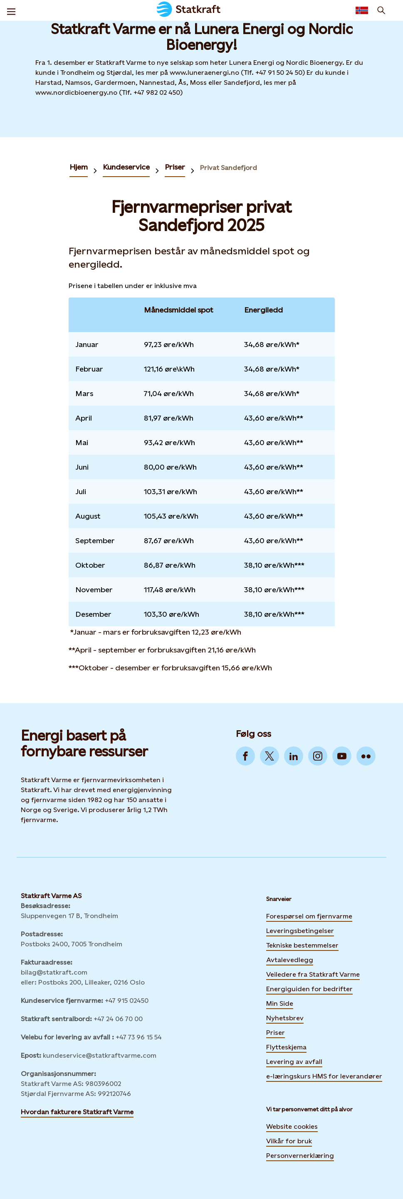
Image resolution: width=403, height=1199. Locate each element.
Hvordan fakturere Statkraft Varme (77, 1112)
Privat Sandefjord (228, 168)
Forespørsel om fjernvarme (309, 916)
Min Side (279, 1002)
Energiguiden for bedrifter (309, 988)
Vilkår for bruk (289, 1141)
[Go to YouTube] (341, 756)
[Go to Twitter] (269, 756)
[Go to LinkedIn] (293, 756)
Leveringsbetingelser (300, 931)
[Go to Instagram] (317, 756)
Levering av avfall (294, 1062)
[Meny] (11, 10)
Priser (175, 166)
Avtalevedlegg (289, 960)
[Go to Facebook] (245, 756)
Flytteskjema (286, 1047)
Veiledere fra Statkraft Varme (313, 974)
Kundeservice (126, 166)
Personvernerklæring (300, 1156)
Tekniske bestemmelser (302, 945)
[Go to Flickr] (366, 756)
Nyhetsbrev (285, 1017)
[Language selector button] (362, 10)
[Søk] (381, 10)
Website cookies (292, 1126)
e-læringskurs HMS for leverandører (324, 1075)
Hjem (78, 166)
